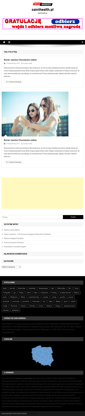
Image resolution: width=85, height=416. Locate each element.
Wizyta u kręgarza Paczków (14, 238)
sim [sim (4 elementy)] (44, 301)
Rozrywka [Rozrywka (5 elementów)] (36, 301)
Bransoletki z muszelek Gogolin (15, 247)
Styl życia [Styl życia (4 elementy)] (14, 306)
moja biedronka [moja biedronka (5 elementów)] (33, 297)
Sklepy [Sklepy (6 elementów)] (58, 301)
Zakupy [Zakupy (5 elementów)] (57, 306)
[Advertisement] (42, 193)
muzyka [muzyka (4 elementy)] (45, 297)
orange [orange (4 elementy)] (54, 297)
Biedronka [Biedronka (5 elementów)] (21, 288)
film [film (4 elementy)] (69, 288)
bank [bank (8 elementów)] (4, 288)
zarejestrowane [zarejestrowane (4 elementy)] (69, 306)
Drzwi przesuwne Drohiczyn (14, 242)
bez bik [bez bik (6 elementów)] (12, 288)
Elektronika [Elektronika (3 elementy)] (61, 288)
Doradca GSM (27, 63)
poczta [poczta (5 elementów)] (70, 297)
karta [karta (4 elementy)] (29, 293)
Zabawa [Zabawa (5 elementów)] (49, 306)
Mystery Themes (32, 413)
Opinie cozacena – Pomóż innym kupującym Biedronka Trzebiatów (27, 234)
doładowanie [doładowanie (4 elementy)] (43, 288)
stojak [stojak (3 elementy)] (5, 306)
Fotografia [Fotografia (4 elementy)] (6, 293)
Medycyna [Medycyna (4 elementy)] (14, 297)
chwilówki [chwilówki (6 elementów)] (32, 288)
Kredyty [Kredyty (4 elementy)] (54, 293)
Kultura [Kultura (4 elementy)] (76, 293)
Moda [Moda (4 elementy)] (23, 297)
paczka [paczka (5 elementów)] (62, 297)
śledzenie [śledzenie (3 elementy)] (15, 310)
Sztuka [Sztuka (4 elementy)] (23, 306)
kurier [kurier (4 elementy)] (5, 297)
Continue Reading (13, 82)
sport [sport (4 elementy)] (66, 301)
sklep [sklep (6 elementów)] (50, 301)
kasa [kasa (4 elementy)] (35, 293)
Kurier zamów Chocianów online (20, 59)
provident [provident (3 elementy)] (26, 301)
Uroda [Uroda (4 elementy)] (41, 306)
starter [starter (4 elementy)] (73, 301)
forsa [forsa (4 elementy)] (76, 288)
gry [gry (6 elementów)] (15, 293)
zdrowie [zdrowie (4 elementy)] (6, 310)
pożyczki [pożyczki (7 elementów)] (6, 301)
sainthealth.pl (42, 9)
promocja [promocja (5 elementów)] (15, 301)
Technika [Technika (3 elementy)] (32, 306)
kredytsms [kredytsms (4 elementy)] (44, 293)
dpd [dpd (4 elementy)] (52, 288)
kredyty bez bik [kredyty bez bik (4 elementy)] (65, 293)
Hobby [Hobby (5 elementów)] (21, 293)
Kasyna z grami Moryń (12, 230)
